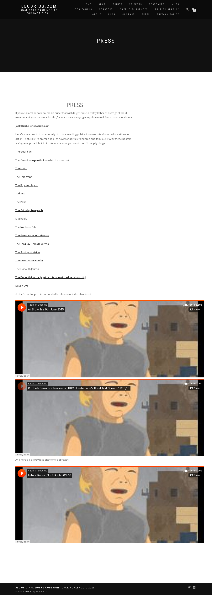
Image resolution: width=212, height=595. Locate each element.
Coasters (106, 9)
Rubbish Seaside (167, 9)
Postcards (157, 4)
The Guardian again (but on (31, 160)
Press (146, 14)
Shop (102, 4)
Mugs (175, 4)
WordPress (41, 591)
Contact (128, 14)
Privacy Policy (168, 14)
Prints (117, 4)
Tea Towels (83, 9)
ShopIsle (19, 591)
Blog (111, 14)
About (96, 14)
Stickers (135, 4)
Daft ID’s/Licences (134, 9)
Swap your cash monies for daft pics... (39, 12)
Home (88, 4)
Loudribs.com (39, 6)
